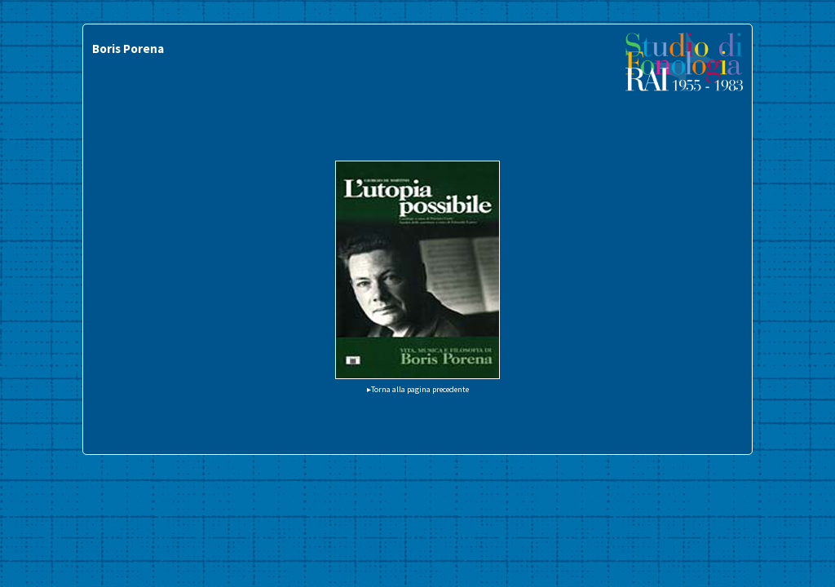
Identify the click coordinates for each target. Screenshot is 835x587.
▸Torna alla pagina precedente (418, 389)
